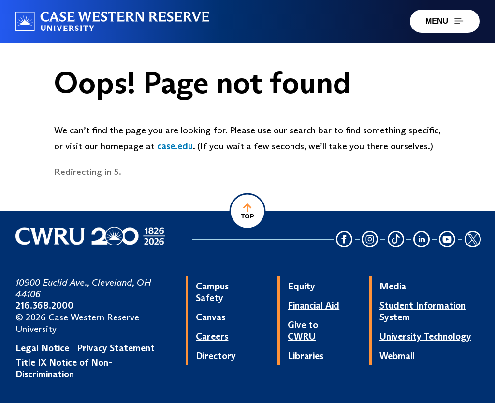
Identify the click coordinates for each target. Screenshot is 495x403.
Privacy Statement (116, 348)
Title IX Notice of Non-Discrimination (63, 368)
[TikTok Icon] (396, 240)
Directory (216, 355)
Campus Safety (212, 291)
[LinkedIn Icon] (421, 240)
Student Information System (422, 311)
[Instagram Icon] (370, 240)
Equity (301, 286)
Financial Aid (313, 305)
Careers (212, 336)
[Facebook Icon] (344, 240)
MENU (444, 21)
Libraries (305, 355)
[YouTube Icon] (447, 240)
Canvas (210, 317)
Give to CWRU (303, 330)
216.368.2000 (44, 305)
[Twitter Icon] (472, 240)
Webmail (397, 355)
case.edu (175, 146)
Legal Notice (42, 348)
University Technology (425, 336)
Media (392, 286)
